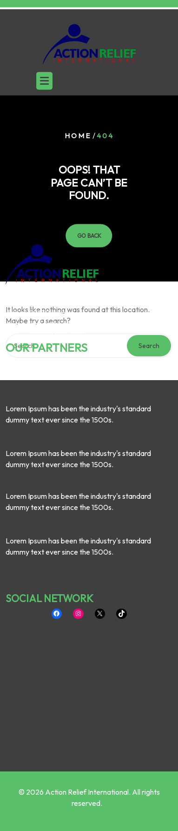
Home (78, 135)
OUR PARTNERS (46, 289)
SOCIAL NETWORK (49, 540)
